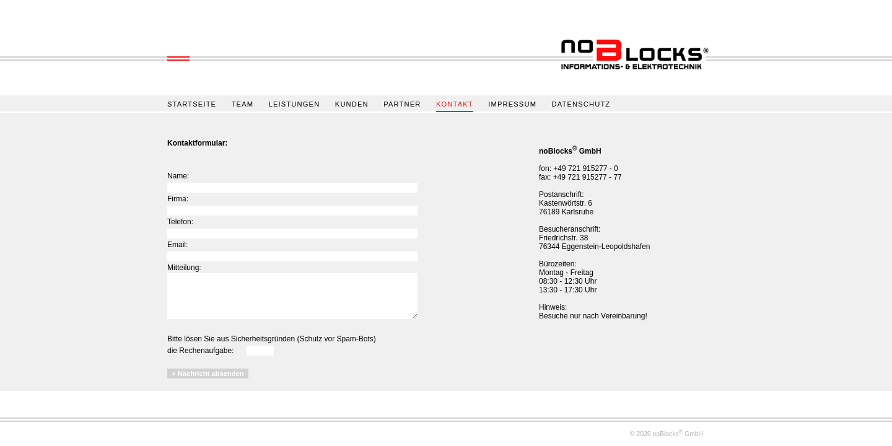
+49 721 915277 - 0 (585, 168)
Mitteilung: (184, 267)
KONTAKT (454, 104)
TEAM (243, 104)
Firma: (177, 199)
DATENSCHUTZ (581, 104)
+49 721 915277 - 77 (587, 177)
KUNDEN (352, 104)
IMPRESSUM (512, 104)
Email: (177, 244)
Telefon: (180, 221)
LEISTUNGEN (294, 104)
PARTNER (402, 104)
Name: (178, 176)
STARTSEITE (191, 104)
